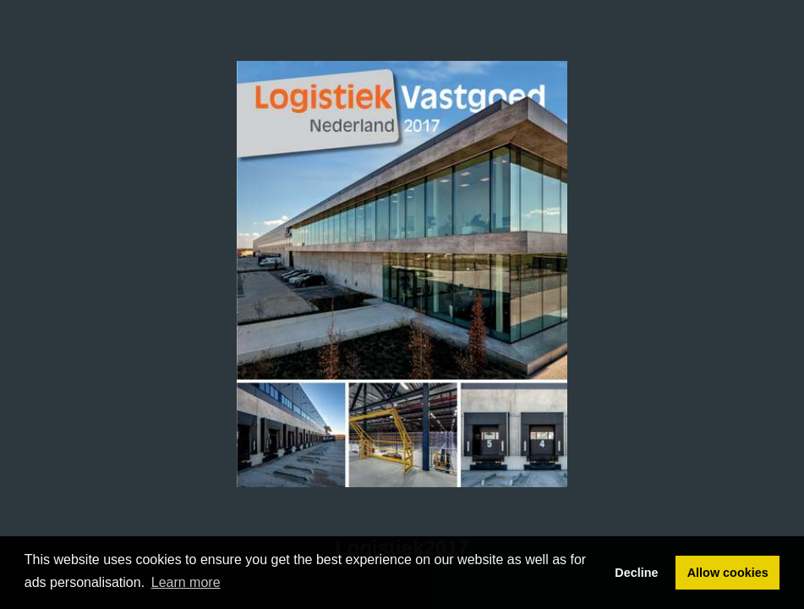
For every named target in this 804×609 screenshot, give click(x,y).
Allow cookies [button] (727, 572)
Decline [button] (636, 572)
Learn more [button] (186, 582)
